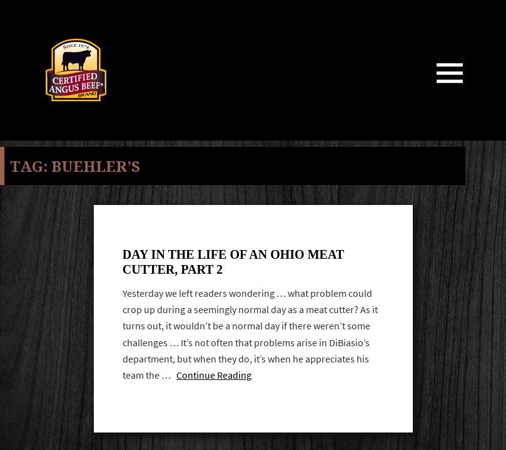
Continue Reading (213, 375)
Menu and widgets (450, 90)
